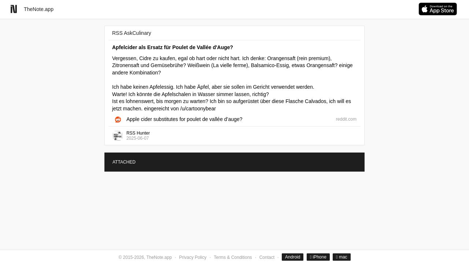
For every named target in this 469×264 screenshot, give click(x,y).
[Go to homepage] (13, 9)
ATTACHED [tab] (124, 162)
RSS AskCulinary (131, 33)
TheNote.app (38, 9)
